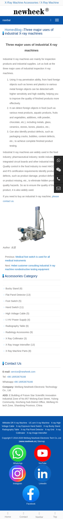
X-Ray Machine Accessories (21, 2)
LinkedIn (42, 475)
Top (55, 514)
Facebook (31, 495)
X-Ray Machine (49, 2)
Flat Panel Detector (16, 294)
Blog (18, 30)
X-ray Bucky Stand (52, 426)
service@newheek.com (23, 371)
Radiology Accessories (17, 332)
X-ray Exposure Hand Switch (29, 426)
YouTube (42, 455)
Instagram (17, 475)
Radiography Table (15, 326)
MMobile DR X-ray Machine (14, 423)
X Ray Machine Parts (17, 351)
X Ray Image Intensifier (18, 344)
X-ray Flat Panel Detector (32, 429)
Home (9, 30)
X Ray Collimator (14, 338)
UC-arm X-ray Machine (39, 423)
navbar (7, 20)
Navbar (39, 514)
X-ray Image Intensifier (37, 433)
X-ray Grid (49, 429)
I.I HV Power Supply (16, 319)
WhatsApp (17, 455)
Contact (24, 514)
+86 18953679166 (16, 376)
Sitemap (41, 441)
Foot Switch (12, 301)
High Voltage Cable (16, 313)
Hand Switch (12, 307)
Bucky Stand (12, 288)
